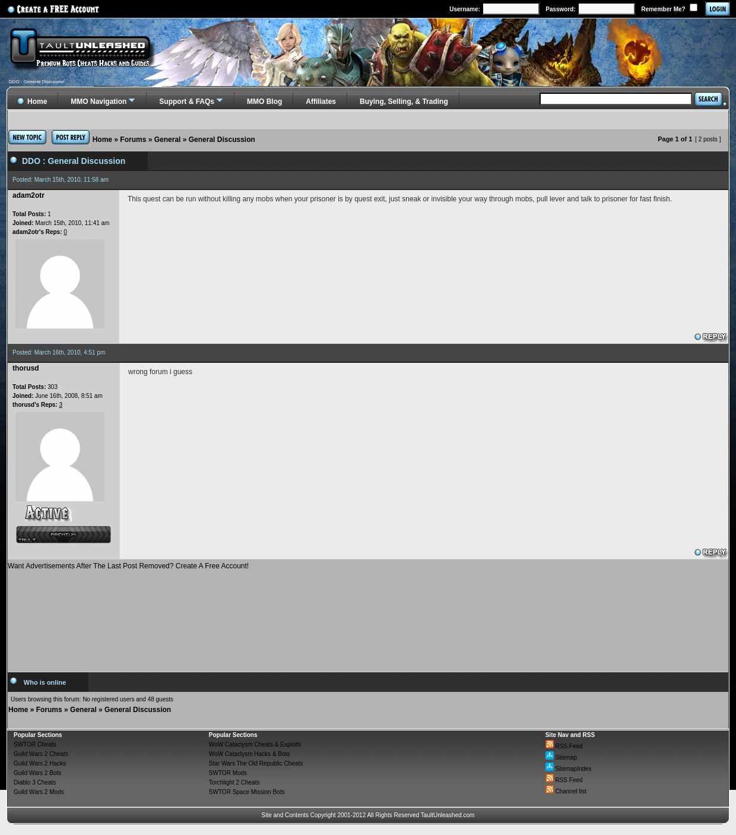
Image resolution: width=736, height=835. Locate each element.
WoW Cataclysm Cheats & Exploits (255, 744)
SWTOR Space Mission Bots (247, 792)
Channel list (565, 791)
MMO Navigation (98, 101)
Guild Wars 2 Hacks (40, 763)
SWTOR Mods (228, 773)
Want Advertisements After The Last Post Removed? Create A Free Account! (128, 566)
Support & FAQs (186, 101)
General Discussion (222, 139)
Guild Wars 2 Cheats (41, 754)
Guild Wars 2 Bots (37, 773)
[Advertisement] (368, 616)
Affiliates (321, 101)
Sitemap (561, 757)
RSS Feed (564, 746)
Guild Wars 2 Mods (39, 792)
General (167, 139)
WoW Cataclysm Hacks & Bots (249, 754)
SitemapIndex (568, 769)
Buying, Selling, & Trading (404, 101)
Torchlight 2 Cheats (234, 782)
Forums (133, 139)
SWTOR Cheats (35, 744)
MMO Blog (264, 101)
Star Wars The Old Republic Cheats (256, 763)
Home (102, 139)
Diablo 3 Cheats (35, 782)
